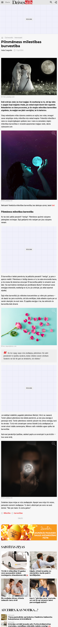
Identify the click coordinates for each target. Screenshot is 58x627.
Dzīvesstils (9, 38)
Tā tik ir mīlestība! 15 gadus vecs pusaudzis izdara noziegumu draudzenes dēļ (13, 573)
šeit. (53, 205)
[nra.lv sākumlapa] (7, 2)
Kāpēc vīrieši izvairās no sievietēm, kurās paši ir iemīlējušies (40, 573)
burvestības (17, 513)
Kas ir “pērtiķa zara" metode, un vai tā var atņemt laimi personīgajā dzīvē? (43, 600)
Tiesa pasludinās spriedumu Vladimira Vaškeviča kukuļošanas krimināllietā (30, 618)
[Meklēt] (51, 2)
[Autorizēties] (55, 2)
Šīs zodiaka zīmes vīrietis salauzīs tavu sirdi (12, 599)
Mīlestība (5, 513)
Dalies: (20, 518)
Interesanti (18, 38)
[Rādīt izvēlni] (2, 2)
